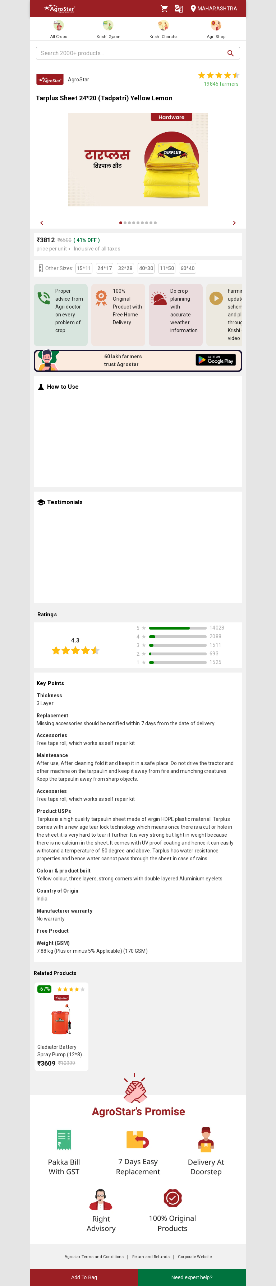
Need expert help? (191, 1277)
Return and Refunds (151, 1256)
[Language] (179, 8)
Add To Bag (84, 1277)
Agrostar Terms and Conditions (94, 1256)
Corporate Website (195, 1256)
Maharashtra (211, 8)
